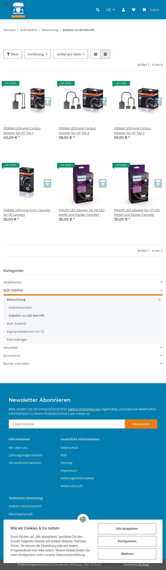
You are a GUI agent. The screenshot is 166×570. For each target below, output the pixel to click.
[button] (98, 9)
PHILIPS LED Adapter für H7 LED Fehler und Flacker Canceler (137, 212)
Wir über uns (18, 448)
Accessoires (11, 356)
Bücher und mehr (16, 364)
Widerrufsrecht (72, 486)
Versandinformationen (25, 463)
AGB (64, 455)
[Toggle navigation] (5, 2)
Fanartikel (10, 348)
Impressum (69, 470)
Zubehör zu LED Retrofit (26, 315)
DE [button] (108, 9)
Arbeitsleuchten (20, 307)
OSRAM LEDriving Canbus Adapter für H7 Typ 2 (77, 130)
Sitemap (66, 463)
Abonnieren (141, 424)
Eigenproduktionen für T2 (25, 331)
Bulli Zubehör (13, 290)
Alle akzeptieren (127, 528)
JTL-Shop (143, 564)
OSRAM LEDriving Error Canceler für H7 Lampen (27, 212)
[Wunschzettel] (133, 9)
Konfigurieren (127, 541)
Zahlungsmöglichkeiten (25, 455)
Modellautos (12, 282)
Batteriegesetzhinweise (77, 478)
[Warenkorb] (151, 9)
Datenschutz (70, 448)
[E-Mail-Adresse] (67, 424)
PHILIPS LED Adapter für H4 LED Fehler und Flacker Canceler (81, 212)
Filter (12, 54)
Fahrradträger (17, 339)
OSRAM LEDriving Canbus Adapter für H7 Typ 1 (22, 130)
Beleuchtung (16, 299)
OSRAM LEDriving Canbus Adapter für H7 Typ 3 (132, 130)
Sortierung (36, 54)
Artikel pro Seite (69, 54)
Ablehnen (127, 553)
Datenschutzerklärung (84, 409)
